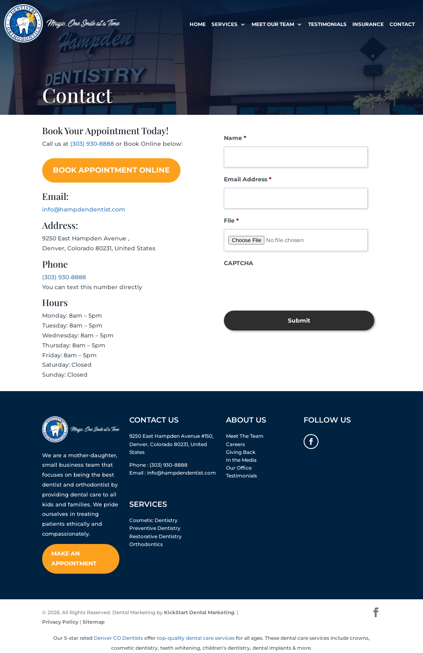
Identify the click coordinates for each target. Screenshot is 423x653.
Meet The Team (245, 436)
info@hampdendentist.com (83, 209)
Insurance (368, 24)
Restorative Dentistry (155, 536)
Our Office (239, 468)
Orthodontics (146, 544)
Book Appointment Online (111, 170)
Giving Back (240, 452)
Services (225, 24)
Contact (402, 24)
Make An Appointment (74, 558)
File (231, 220)
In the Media (241, 460)
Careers (235, 444)
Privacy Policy (60, 622)
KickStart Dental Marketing (199, 612)
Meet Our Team (273, 24)
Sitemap (94, 622)
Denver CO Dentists (118, 638)
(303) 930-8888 (92, 143)
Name (235, 138)
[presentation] (286, 288)
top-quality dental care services (196, 638)
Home (198, 24)
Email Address (247, 179)
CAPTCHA (238, 263)
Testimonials (327, 24)
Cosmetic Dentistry (153, 520)
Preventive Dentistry (155, 528)
